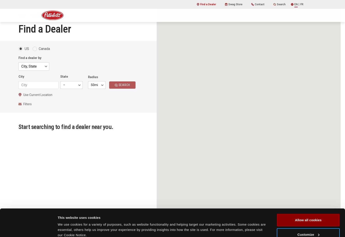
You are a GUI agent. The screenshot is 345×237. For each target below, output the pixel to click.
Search (279, 4)
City (21, 76)
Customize (308, 211)
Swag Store (233, 4)
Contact (257, 4)
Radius (93, 77)
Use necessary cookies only (308, 225)
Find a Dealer (206, 4)
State (64, 76)
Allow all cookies (308, 196)
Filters (25, 104)
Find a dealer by (29, 58)
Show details (68, 223)
